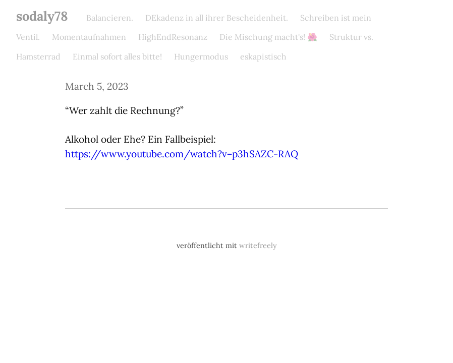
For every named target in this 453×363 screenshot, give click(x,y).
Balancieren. (109, 18)
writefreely (258, 245)
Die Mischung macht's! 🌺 (268, 37)
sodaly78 (42, 16)
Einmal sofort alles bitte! (117, 56)
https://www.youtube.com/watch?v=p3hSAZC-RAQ (181, 154)
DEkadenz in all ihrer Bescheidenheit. (216, 18)
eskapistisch (263, 56)
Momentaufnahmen (89, 37)
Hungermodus (201, 56)
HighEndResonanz (172, 37)
